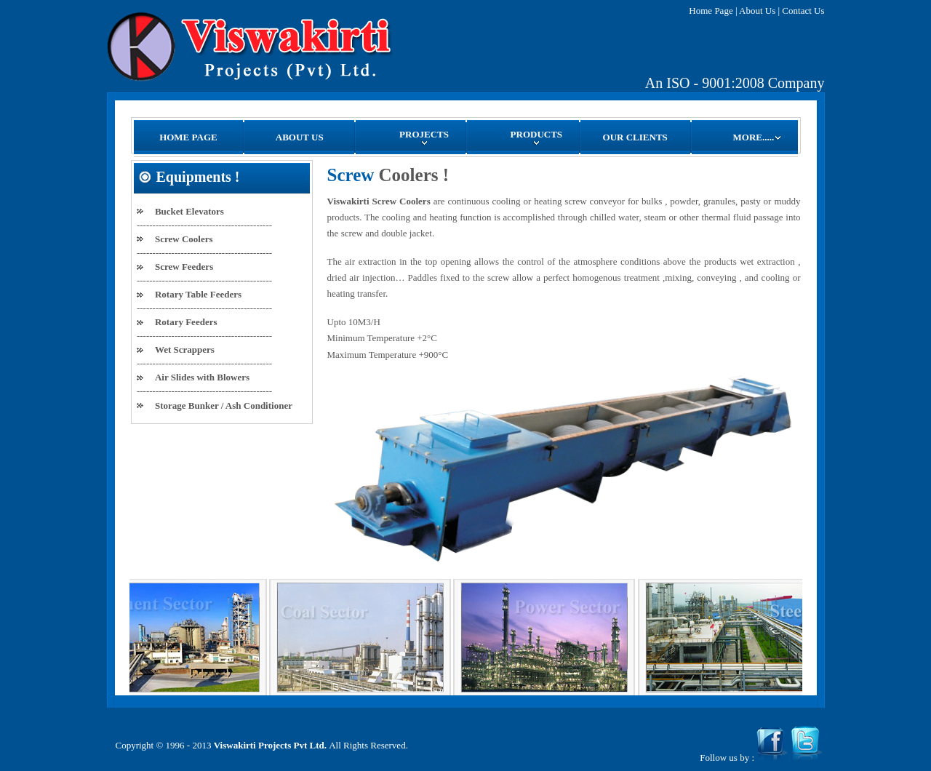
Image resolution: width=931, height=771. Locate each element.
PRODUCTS (537, 137)
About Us (757, 10)
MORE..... (758, 137)
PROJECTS (424, 137)
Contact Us (803, 10)
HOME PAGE (188, 137)
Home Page (710, 10)
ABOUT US (300, 137)
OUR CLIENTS (635, 137)
